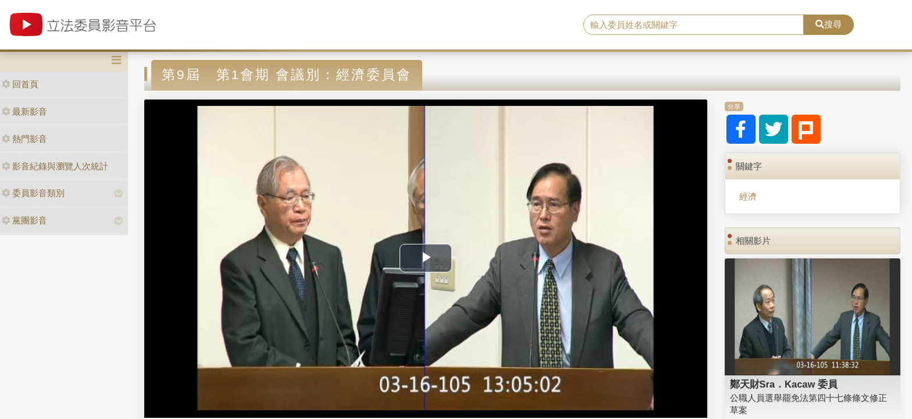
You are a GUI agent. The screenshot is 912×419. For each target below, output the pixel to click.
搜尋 (828, 24)
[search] (693, 25)
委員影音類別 (33, 193)
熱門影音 (24, 139)
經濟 (748, 196)
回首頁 (20, 84)
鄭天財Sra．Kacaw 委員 (784, 384)
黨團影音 (24, 220)
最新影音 (24, 111)
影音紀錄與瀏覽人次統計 (55, 166)
